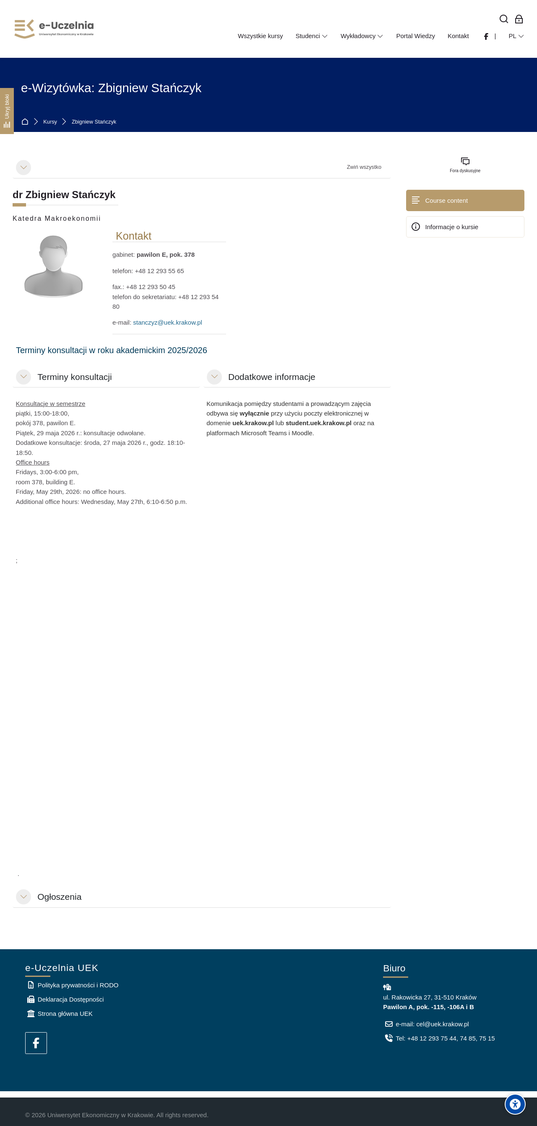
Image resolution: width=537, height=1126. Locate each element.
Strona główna (26, 122)
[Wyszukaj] (504, 19)
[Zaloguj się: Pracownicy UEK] (519, 19)
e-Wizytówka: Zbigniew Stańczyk (111, 88)
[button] (23, 167)
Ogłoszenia (59, 896)
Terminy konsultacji (74, 377)
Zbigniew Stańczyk (94, 122)
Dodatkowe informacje (271, 377)
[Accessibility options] (515, 1104)
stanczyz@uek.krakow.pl (167, 322)
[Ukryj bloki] (7, 111)
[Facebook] (36, 1043)
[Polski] (516, 36)
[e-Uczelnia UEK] (54, 28)
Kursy (50, 122)
